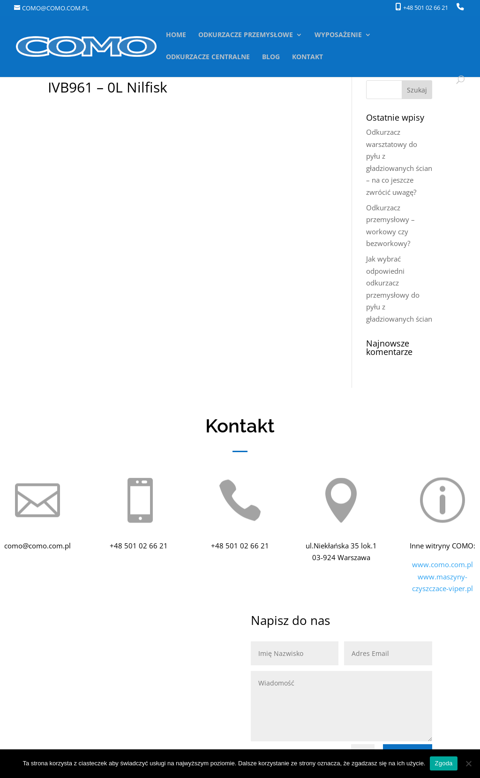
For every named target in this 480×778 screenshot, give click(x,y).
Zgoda (443, 763)
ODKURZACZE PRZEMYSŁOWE (245, 35)
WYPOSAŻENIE (338, 35)
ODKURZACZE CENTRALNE (208, 57)
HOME (176, 35)
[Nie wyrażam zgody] (468, 763)
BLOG (271, 57)
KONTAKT (307, 57)
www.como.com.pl (442, 564)
